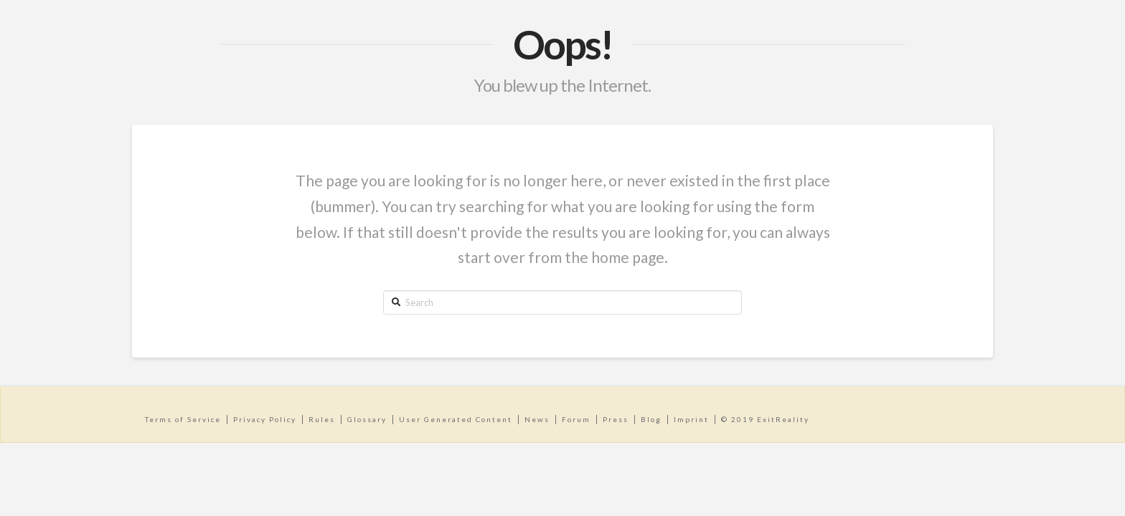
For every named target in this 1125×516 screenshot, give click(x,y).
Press (616, 419)
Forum (576, 419)
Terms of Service (183, 419)
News (537, 419)
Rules (322, 419)
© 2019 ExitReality (765, 419)
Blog (651, 419)
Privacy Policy (264, 419)
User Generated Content (455, 419)
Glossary (367, 419)
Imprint (691, 419)
